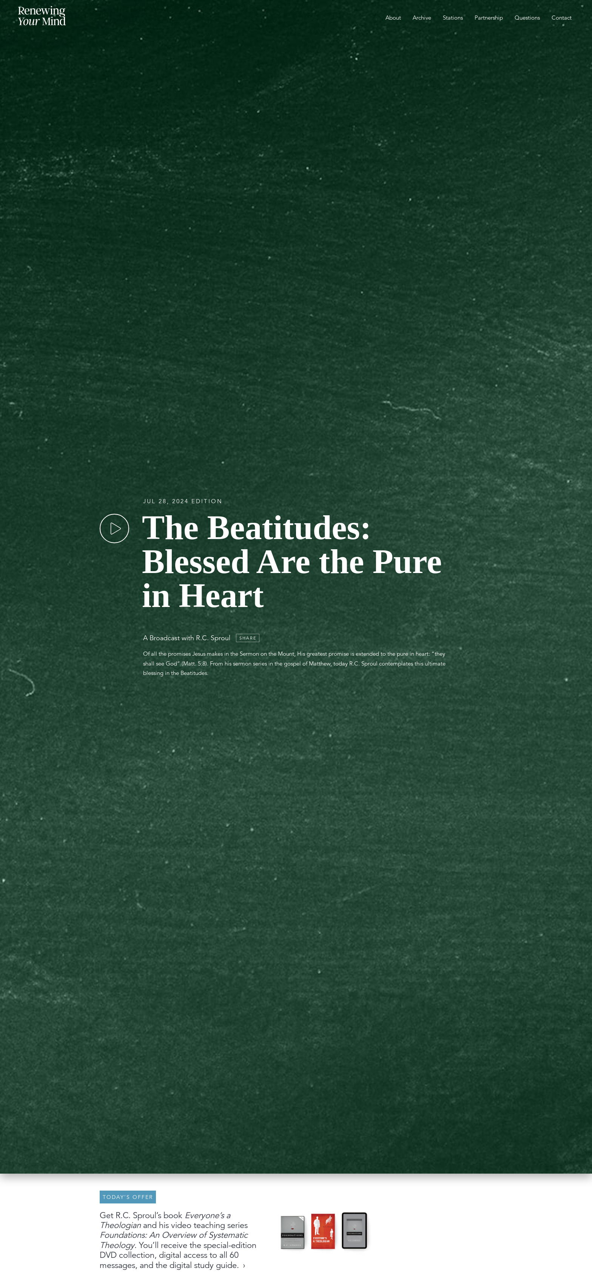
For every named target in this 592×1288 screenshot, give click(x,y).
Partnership (489, 17)
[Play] (114, 528)
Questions (527, 17)
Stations (453, 17)
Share (248, 638)
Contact (562, 17)
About (393, 17)
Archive (422, 17)
